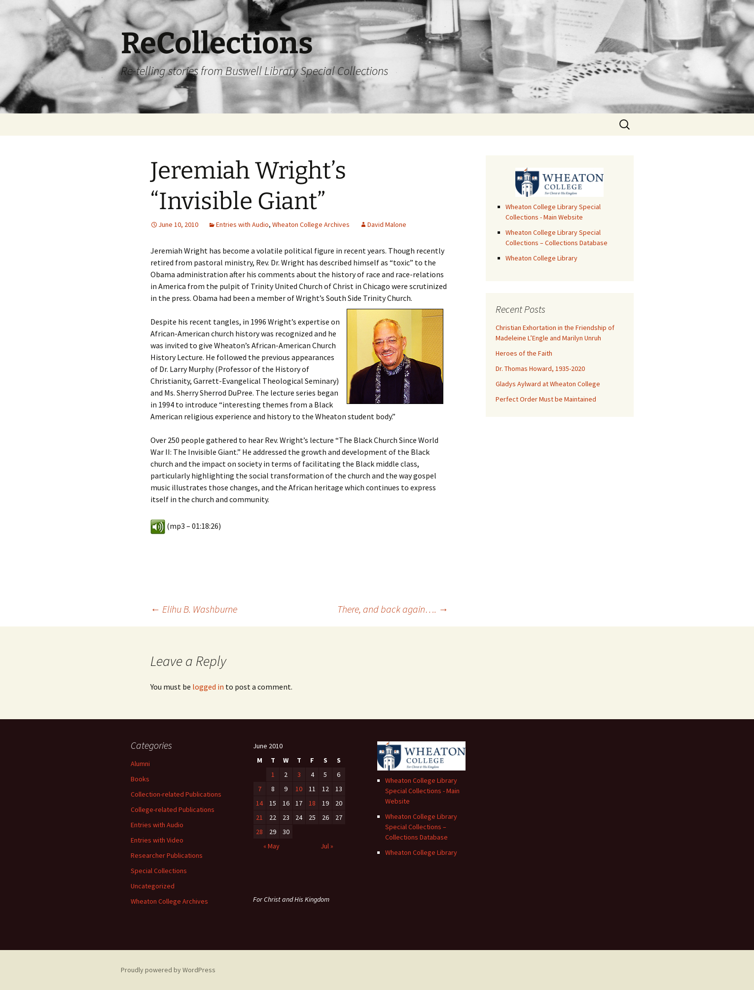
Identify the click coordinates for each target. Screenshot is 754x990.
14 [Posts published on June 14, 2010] (259, 803)
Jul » (327, 846)
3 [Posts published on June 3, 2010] (299, 774)
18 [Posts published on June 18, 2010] (312, 803)
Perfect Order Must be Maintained (546, 399)
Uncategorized (153, 885)
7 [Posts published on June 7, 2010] (259, 788)
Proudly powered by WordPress (168, 969)
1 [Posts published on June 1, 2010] (273, 774)
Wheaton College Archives (311, 224)
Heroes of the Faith (524, 353)
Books (140, 778)
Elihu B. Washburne (193, 609)
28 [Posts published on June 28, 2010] (259, 831)
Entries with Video (157, 840)
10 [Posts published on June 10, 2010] (298, 788)
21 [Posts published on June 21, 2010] (259, 817)
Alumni (140, 763)
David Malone (386, 224)
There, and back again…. (392, 609)
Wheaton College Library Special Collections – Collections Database (421, 827)
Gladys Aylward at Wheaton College (548, 383)
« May (271, 846)
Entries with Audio (242, 224)
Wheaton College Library (541, 258)
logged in (208, 687)
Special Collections (159, 870)
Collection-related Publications (176, 794)
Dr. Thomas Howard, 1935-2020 (540, 368)
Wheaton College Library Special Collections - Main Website (422, 791)
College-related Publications (173, 809)
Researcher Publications (167, 855)
